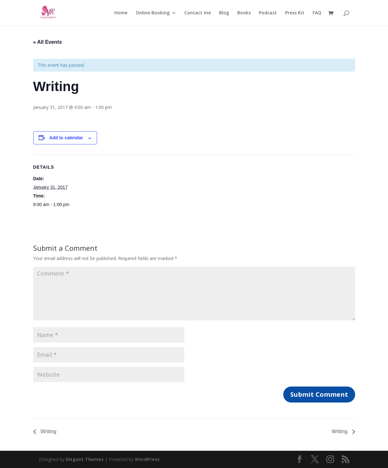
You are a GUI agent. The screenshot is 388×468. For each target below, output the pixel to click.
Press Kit (294, 13)
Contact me (197, 13)
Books (244, 13)
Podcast (268, 13)
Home (120, 13)
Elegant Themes (85, 459)
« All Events (47, 42)
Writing (48, 431)
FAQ (317, 13)
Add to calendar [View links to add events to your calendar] (66, 137)
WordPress (147, 459)
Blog (224, 13)
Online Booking (153, 13)
